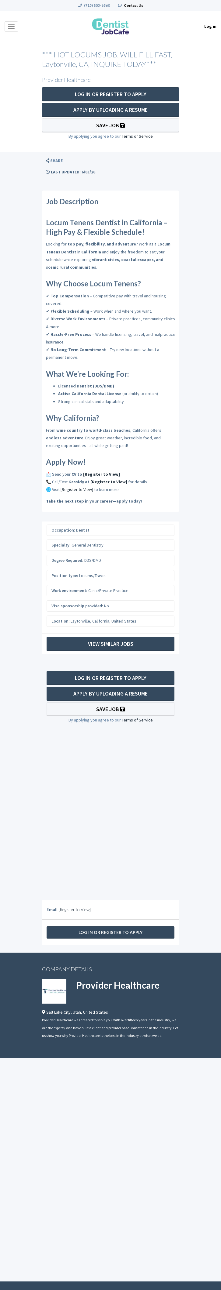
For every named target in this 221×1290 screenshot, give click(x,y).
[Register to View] (101, 474)
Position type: (64, 575)
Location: (60, 621)
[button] (54, 160)
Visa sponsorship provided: (77, 606)
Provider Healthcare (118, 984)
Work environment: (69, 590)
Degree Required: (67, 560)
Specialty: (61, 545)
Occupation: (63, 530)
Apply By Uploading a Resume (110, 109)
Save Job (110, 125)
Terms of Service (137, 136)
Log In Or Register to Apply (110, 94)
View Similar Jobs (110, 643)
